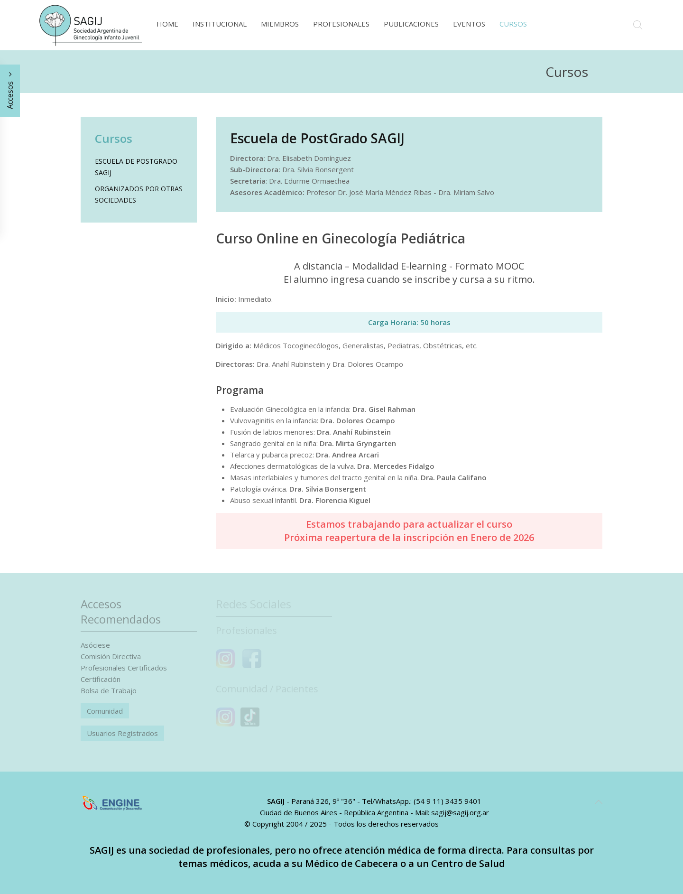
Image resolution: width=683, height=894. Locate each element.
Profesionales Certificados (124, 667)
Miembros (280, 23)
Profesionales (341, 23)
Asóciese (95, 645)
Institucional (220, 23)
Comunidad (105, 711)
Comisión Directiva (111, 656)
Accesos (10, 90)
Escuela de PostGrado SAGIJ (136, 167)
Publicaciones (411, 23)
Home (167, 23)
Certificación (100, 679)
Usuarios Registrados (122, 733)
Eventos (469, 23)
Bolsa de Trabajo (109, 690)
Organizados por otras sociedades (139, 194)
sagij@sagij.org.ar (460, 812)
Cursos (513, 23)
